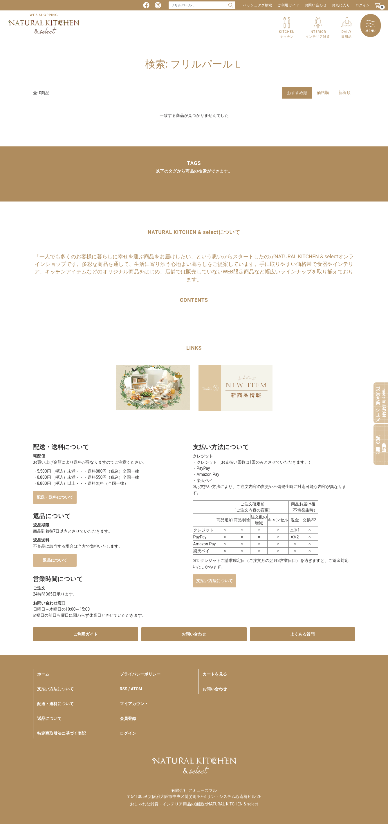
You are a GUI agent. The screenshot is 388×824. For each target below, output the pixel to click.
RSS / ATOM (131, 689)
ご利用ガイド (288, 5)
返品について (55, 560)
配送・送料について (55, 497)
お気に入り (341, 5)
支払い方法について (214, 580)
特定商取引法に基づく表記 (61, 733)
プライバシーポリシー (140, 674)
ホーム (43, 674)
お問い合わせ (316, 5)
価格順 (323, 92)
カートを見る (215, 674)
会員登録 (128, 718)
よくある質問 (302, 634)
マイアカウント (134, 703)
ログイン (362, 5)
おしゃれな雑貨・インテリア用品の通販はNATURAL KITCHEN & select (194, 804)
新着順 (344, 92)
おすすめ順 (297, 92)
